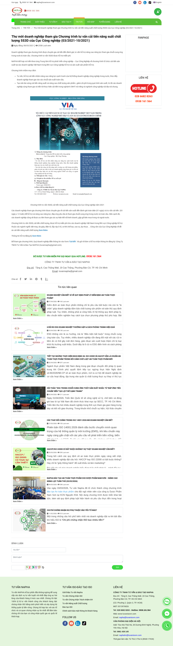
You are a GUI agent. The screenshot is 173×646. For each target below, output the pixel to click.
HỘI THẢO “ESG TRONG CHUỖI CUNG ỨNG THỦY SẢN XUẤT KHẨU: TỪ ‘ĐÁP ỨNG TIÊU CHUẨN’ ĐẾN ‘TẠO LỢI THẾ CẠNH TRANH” (84, 389)
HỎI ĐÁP (90, 22)
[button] (158, 2)
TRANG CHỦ (25, 22)
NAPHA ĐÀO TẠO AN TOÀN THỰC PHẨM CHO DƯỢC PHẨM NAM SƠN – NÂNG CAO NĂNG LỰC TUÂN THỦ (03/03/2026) (82, 479)
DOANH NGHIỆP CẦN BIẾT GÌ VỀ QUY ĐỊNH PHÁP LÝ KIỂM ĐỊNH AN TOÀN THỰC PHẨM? (81, 296)
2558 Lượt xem (43, 45)
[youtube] (140, 2)
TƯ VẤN (53, 22)
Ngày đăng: (17, 45)
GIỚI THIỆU (40, 22)
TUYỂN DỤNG (104, 22)
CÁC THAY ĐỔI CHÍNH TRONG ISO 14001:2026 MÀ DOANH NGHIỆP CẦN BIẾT (80, 420)
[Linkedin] (31, 279)
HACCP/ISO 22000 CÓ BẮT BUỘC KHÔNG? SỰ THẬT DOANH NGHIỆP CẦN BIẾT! (81, 449)
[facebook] (135, 2)
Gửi (117, 567)
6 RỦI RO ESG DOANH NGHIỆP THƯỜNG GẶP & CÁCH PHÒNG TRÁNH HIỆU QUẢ (81, 327)
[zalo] (145, 2)
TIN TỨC (79, 22)
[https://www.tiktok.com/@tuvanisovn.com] (150, 2)
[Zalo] (48, 279)
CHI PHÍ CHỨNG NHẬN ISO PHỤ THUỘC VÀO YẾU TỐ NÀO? (72, 510)
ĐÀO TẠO (66, 22)
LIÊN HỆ (118, 22)
